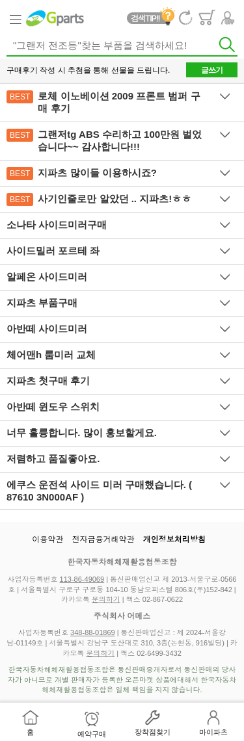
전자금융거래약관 (103, 539)
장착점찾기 (152, 732)
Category (14, 18)
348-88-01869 (92, 632)
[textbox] (122, 46)
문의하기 (106, 599)
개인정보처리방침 (174, 539)
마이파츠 (213, 732)
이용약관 (47, 539)
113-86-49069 (82, 579)
